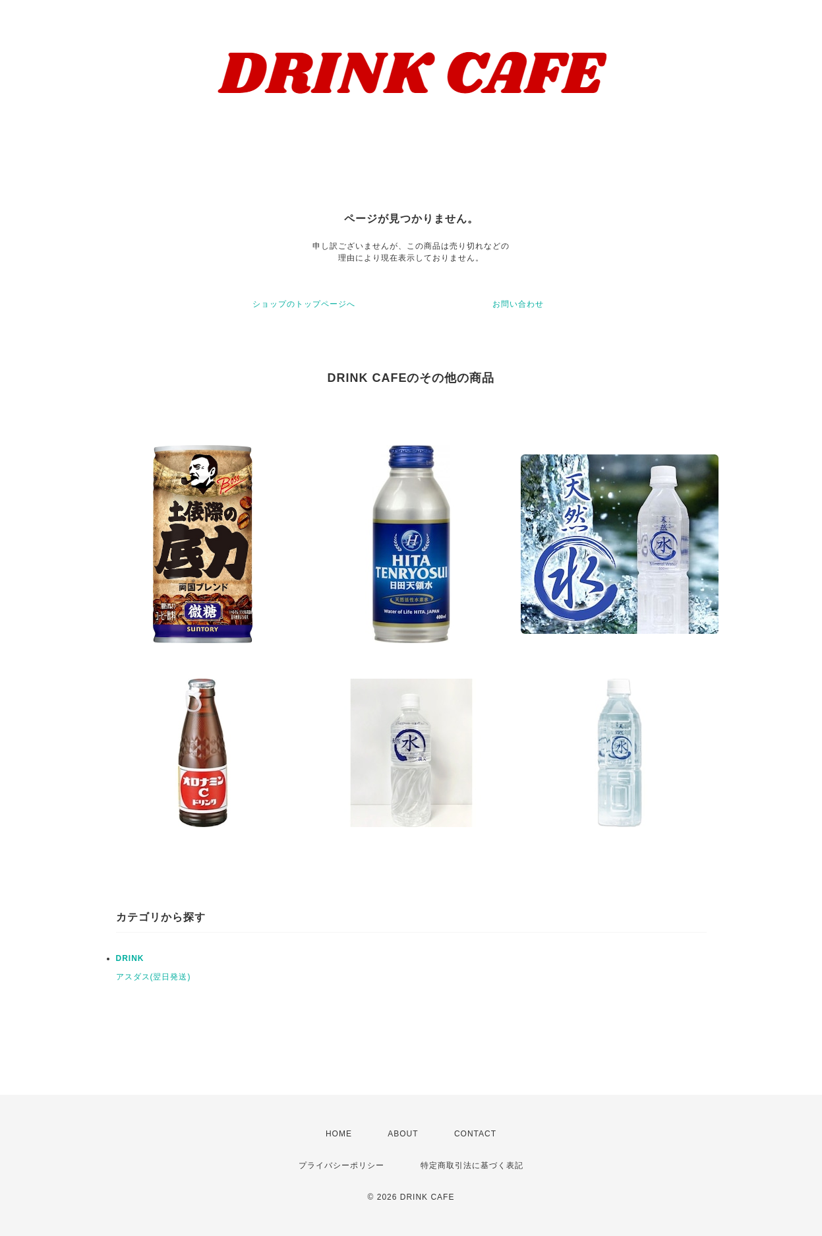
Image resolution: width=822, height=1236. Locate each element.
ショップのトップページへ (303, 304)
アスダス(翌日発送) (153, 976)
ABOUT (403, 1133)
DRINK (130, 958)
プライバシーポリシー (341, 1165)
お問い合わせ (518, 304)
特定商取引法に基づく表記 (472, 1165)
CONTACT (475, 1133)
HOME (339, 1133)
